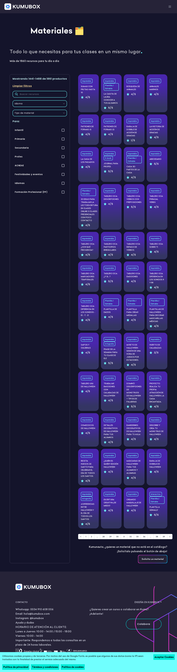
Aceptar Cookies (164, 657)
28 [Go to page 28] (103, 536)
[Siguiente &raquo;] (169, 536)
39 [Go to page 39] (164, 536)
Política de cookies (73, 667)
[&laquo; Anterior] (80, 536)
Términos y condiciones (45, 667)
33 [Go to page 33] (137, 536)
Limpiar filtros (22, 86)
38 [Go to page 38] (157, 536)
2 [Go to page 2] (91, 536)
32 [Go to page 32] (130, 536)
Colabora (143, 624)
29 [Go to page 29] (110, 536)
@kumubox (37, 618)
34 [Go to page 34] (144, 536)
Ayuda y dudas (24, 622)
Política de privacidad (15, 667)
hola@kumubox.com (37, 613)
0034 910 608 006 (42, 609)
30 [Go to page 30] (117, 536)
